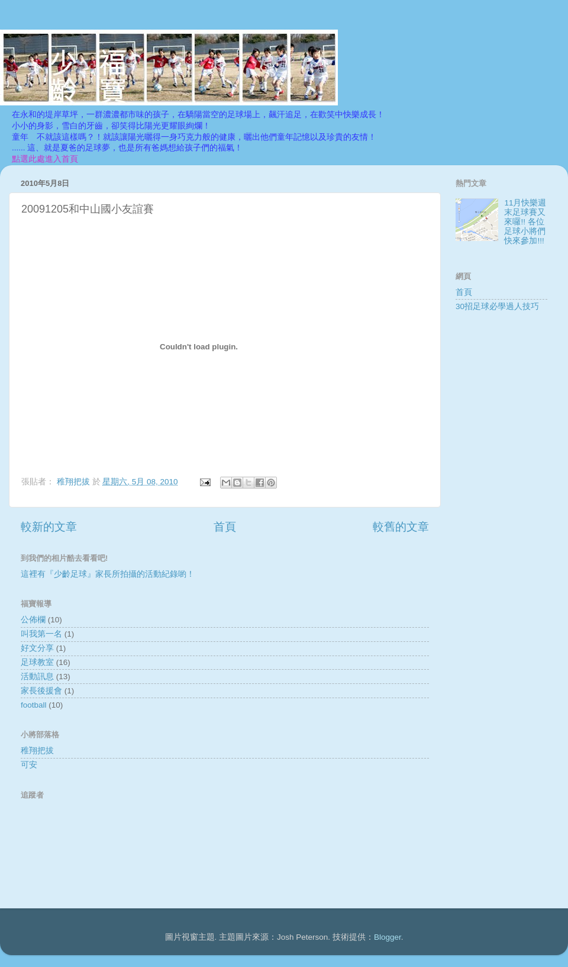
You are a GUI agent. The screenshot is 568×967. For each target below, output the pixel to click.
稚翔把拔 (37, 750)
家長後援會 (41, 690)
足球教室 (37, 662)
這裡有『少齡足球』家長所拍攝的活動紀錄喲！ (108, 574)
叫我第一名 (41, 633)
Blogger (387, 937)
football (34, 705)
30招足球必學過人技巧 (497, 306)
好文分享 (37, 648)
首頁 (225, 527)
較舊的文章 (401, 527)
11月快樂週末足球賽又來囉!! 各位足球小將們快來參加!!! (525, 222)
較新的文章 (49, 527)
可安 (29, 764)
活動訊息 (37, 676)
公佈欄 (33, 619)
